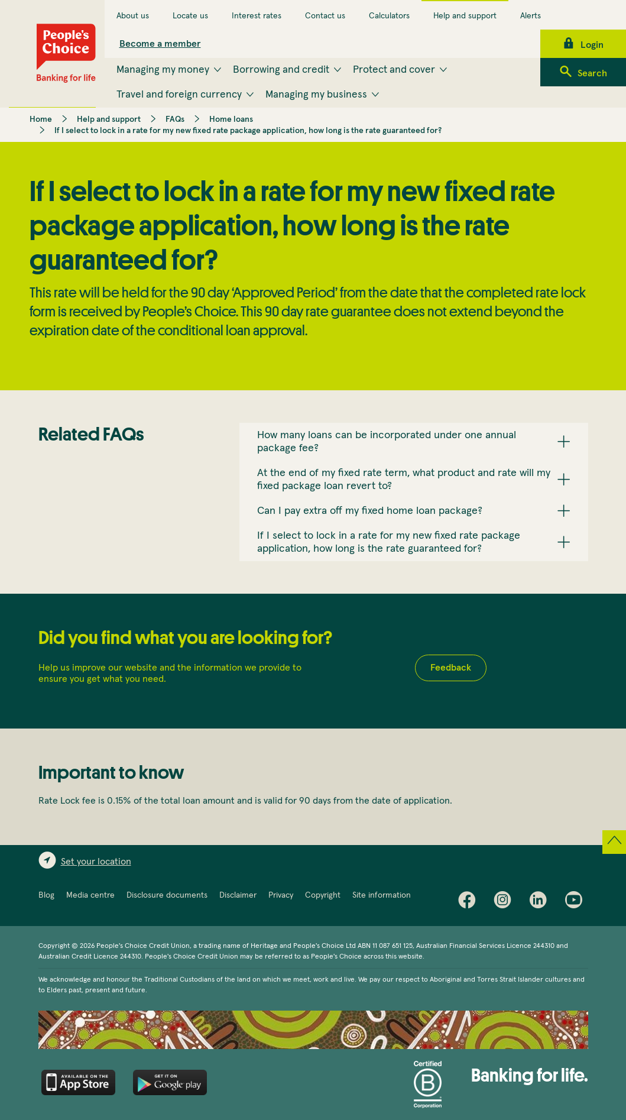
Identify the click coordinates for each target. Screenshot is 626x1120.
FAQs (175, 119)
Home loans (231, 119)
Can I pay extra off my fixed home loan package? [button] (369, 511)
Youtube (576, 902)
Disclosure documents (167, 895)
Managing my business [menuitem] (316, 94)
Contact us (325, 16)
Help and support (465, 16)
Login (592, 45)
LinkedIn (541, 902)
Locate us (190, 16)
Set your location (96, 861)
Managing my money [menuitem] (162, 69)
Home (41, 119)
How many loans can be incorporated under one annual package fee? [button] (386, 442)
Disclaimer (238, 895)
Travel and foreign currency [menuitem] (179, 94)
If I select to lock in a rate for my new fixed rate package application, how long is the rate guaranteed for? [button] (388, 542)
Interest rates (256, 16)
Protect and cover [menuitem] (394, 69)
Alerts (530, 16)
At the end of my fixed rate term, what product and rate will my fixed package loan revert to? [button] (403, 479)
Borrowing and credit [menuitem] (281, 69)
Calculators (389, 16)
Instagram (505, 902)
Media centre (90, 895)
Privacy (280, 895)
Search (592, 73)
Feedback (450, 667)
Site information (381, 895)
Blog (46, 895)
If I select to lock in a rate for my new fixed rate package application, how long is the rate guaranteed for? (248, 131)
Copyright (322, 895)
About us (132, 16)
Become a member (160, 43)
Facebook (470, 902)
